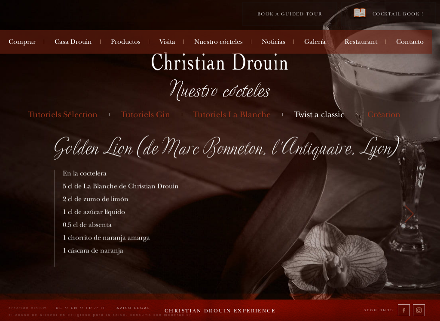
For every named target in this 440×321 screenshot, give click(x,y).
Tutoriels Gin (145, 114)
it (103, 308)
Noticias (273, 41)
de (59, 308)
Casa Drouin (73, 41)
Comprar (22, 41)
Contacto (410, 41)
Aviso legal (133, 308)
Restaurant (361, 41)
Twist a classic (319, 114)
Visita (167, 41)
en (74, 308)
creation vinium (28, 308)
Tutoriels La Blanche (232, 114)
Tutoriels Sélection (63, 114)
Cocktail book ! (388, 13)
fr (89, 308)
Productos (126, 41)
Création (383, 114)
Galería (315, 41)
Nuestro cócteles (218, 41)
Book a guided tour (289, 14)
